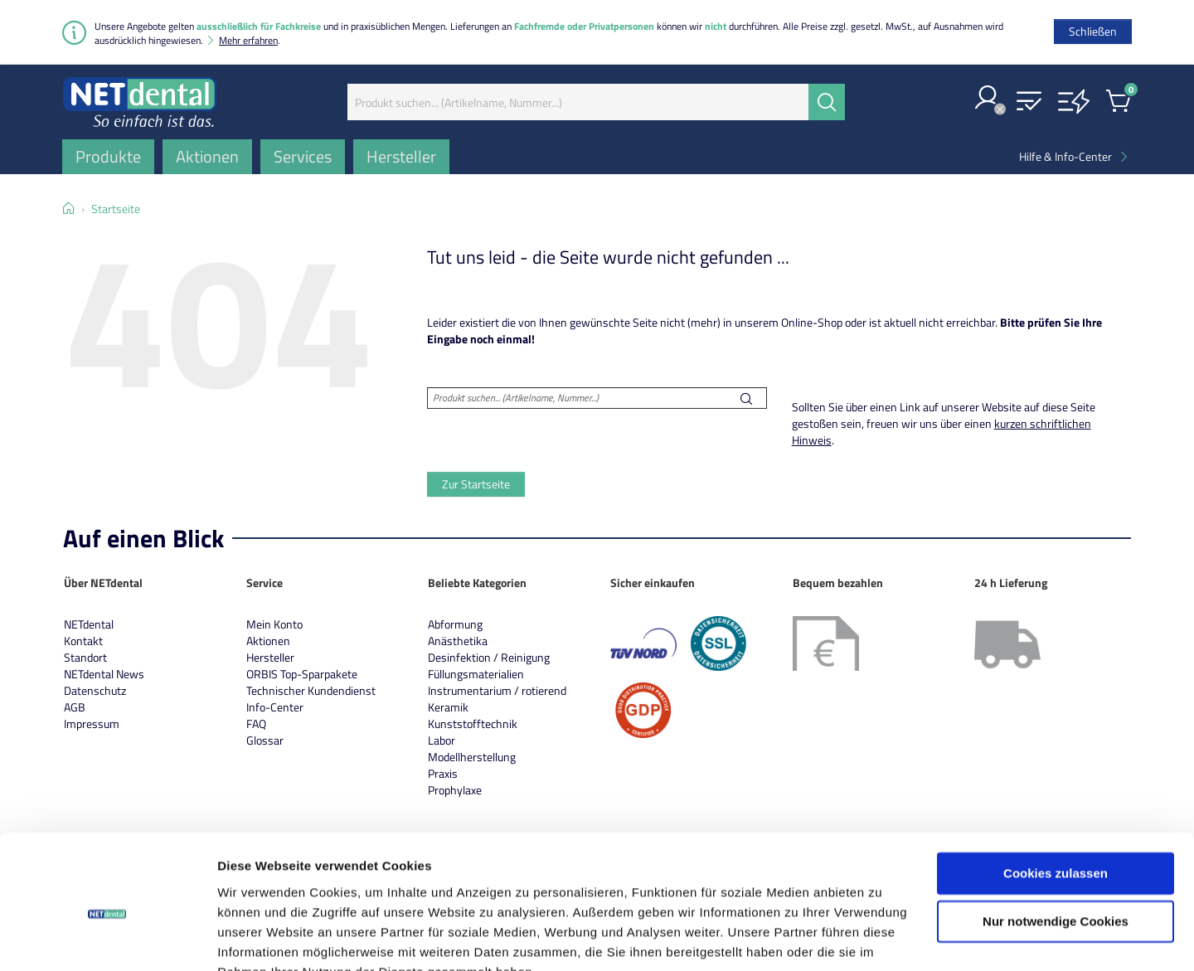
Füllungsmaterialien (476, 673)
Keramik (448, 707)
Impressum (91, 723)
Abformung (455, 624)
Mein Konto (274, 624)
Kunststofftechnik (472, 723)
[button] (987, 99)
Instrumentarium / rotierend (497, 690)
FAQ (256, 723)
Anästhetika (458, 640)
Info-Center (274, 707)
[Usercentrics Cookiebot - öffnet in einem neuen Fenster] (107, 938)
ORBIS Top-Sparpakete (301, 673)
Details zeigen (259, 938)
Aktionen (268, 640)
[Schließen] (1093, 31)
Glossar (265, 740)
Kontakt (83, 640)
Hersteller (270, 657)
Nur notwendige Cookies (1055, 842)
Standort (85, 657)
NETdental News (104, 673)
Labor (441, 740)
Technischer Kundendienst (311, 690)
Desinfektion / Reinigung (489, 657)
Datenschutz (95, 690)
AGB (74, 707)
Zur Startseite (476, 484)
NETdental (89, 624)
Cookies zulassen (1055, 794)
